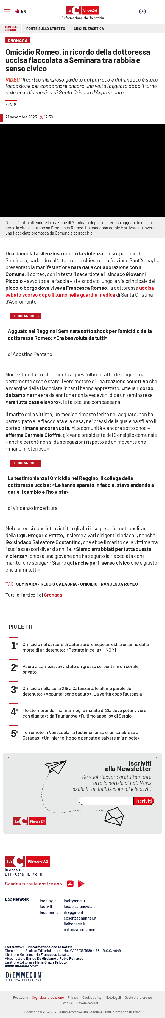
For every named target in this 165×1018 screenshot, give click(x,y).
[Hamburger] (7, 11)
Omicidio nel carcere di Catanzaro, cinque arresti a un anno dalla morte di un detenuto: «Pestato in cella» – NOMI (86, 646)
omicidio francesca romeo (109, 583)
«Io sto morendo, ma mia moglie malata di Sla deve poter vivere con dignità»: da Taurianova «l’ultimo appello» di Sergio (84, 712)
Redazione (20, 997)
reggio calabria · (60, 583)
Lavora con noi (87, 1003)
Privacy (73, 997)
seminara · (27, 583)
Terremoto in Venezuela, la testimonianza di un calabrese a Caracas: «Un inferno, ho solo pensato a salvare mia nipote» (81, 734)
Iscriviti (144, 801)
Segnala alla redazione (48, 997)
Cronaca (53, 595)
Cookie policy (92, 997)
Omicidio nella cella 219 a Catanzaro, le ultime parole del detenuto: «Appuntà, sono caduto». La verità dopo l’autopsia (82, 690)
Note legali (113, 997)
